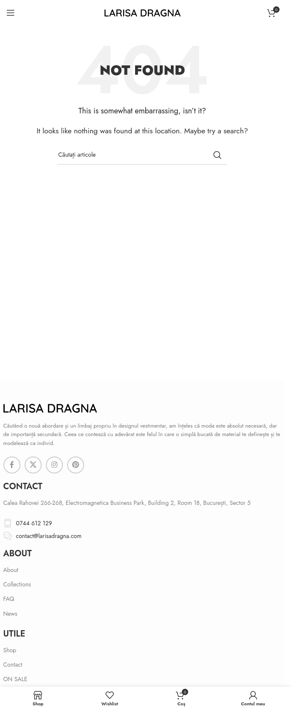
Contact (13, 664)
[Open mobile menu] (10, 12)
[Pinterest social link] (75, 464)
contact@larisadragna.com (49, 536)
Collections (17, 584)
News (10, 613)
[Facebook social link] (11, 464)
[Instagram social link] (54, 464)
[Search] (142, 155)
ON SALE (15, 679)
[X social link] (33, 464)
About (17, 553)
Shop (10, 650)
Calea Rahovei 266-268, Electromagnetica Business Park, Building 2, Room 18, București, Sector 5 (127, 503)
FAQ (8, 598)
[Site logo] (143, 12)
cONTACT (22, 486)
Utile (14, 634)
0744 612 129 (34, 523)
